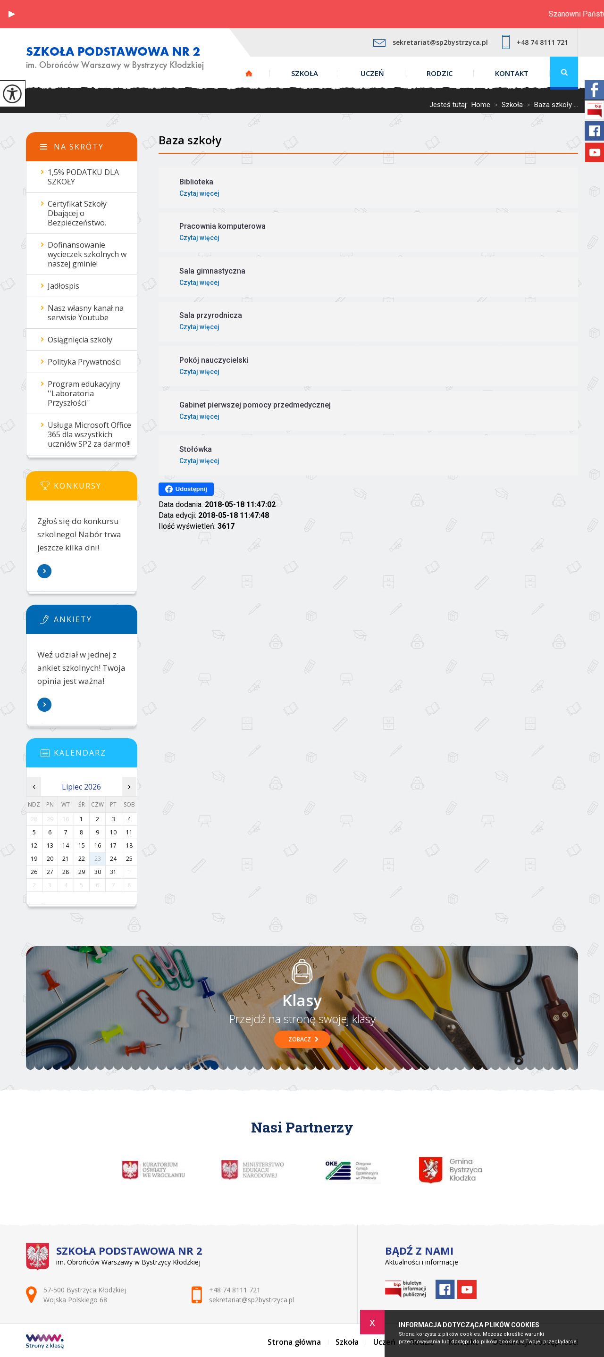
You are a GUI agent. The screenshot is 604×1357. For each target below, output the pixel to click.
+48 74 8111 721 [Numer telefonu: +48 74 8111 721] (234, 1289)
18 (129, 845)
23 (97, 859)
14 (65, 845)
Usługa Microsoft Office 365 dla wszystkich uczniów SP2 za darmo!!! (89, 434)
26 (34, 872)
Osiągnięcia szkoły (80, 339)
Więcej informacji (44, 571)
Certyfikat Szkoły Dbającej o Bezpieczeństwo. (77, 213)
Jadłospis (63, 286)
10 (113, 832)
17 (113, 845)
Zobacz (303, 1039)
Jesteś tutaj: (450, 104)
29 (81, 872)
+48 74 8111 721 (535, 42)
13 (50, 845)
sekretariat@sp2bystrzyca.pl (430, 42)
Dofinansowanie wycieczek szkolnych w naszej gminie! (87, 254)
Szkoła (304, 73)
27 (50, 872)
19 (34, 859)
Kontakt (511, 73)
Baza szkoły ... (550, 104)
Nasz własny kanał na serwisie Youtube (86, 313)
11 (129, 832)
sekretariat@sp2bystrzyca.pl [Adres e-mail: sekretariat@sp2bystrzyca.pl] (251, 1299)
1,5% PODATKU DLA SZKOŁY (83, 177)
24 (113, 859)
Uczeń (372, 73)
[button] (12, 14)
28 (65, 872)
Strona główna (248, 73)
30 (97, 872)
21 (65, 859)
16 (97, 845)
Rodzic (440, 73)
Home (480, 104)
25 (129, 859)
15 (81, 845)
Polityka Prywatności (84, 362)
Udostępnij (186, 489)
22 (81, 859)
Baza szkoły (190, 140)
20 (50, 859)
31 (113, 872)
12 (34, 845)
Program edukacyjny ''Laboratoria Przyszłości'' (84, 393)
